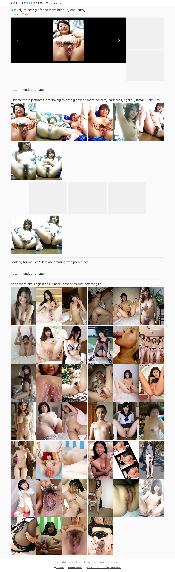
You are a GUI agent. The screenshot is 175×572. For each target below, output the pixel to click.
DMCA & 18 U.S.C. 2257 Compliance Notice (103, 567)
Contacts (59, 567)
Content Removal (74, 567)
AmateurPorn (27, 3)
